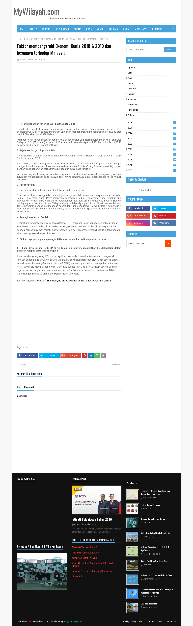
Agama (131, 67)
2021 (152, 149)
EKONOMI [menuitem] (47, 28)
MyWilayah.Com (41, 621)
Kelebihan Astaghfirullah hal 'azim (155, 533)
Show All (77, 576)
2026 (152, 122)
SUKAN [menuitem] (100, 28)
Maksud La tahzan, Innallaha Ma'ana (156, 575)
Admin (22, 59)
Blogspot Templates (73, 621)
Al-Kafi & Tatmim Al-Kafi (84, 547)
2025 (152, 128)
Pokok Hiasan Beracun (150, 505)
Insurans (132, 99)
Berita (27, 39)
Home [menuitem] (22, 28)
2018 (152, 165)
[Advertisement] (69, 89)
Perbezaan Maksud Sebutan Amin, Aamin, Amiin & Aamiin (155, 492)
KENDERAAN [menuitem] (140, 28)
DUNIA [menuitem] (126, 28)
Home (20, 39)
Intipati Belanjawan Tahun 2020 (92, 519)
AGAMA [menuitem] (77, 28)
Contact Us (171, 621)
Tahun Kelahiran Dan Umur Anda (154, 561)
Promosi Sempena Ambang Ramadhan (92, 571)
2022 (152, 144)
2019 (152, 159)
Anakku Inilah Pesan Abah (85, 552)
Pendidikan (133, 110)
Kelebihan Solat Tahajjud (84, 558)
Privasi (142, 621)
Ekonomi (132, 88)
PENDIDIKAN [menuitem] (62, 28)
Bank (130, 73)
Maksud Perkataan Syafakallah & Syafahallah (155, 549)
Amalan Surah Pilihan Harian (153, 519)
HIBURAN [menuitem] (113, 28)
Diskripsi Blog (129, 621)
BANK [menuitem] (89, 28)
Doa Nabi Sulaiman (149, 603)
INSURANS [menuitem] (156, 28)
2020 (152, 154)
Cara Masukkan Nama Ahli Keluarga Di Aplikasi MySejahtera (157, 591)
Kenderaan (133, 104)
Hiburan (131, 94)
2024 (152, 133)
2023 (152, 138)
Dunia (130, 83)
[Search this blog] (145, 49)
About (160, 621)
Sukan (131, 115)
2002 (152, 170)
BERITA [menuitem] (33, 28)
